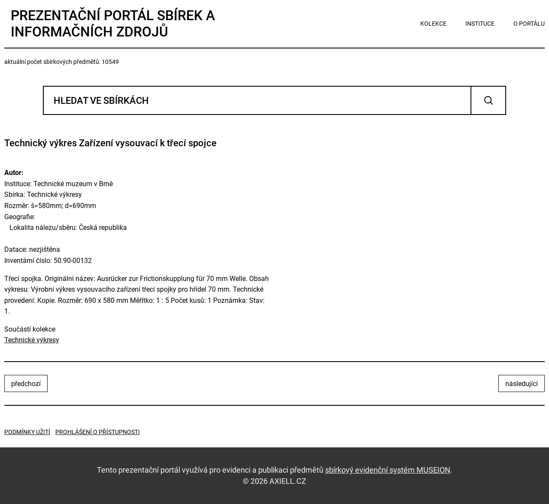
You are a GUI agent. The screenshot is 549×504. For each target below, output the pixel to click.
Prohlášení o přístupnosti (97, 432)
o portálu (529, 23)
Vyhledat (488, 100)
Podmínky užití (27, 432)
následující (521, 384)
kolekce (433, 23)
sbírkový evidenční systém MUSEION (387, 469)
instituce (480, 23)
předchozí (26, 384)
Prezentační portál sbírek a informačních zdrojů (113, 23)
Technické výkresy (31, 340)
